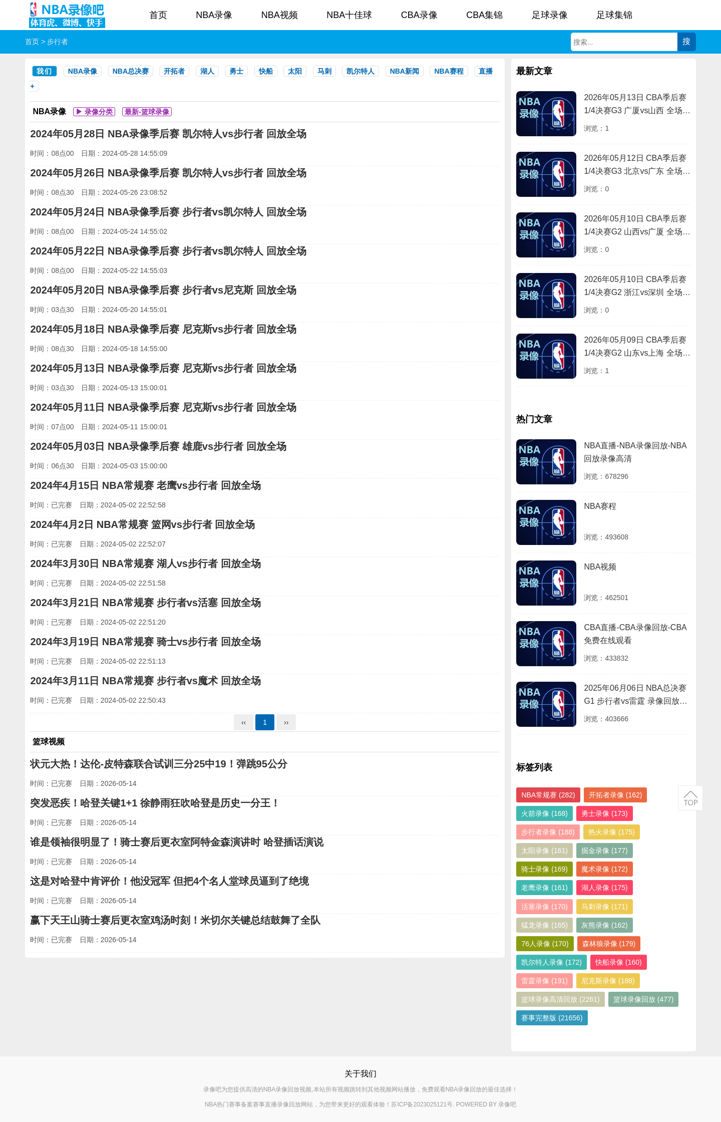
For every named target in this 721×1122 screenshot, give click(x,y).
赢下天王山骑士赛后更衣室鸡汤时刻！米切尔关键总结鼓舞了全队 (175, 920)
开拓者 (174, 71)
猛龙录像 (544, 925)
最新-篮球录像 (147, 112)
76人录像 (544, 944)
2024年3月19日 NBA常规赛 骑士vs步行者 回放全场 (145, 641)
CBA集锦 (484, 15)
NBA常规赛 (548, 795)
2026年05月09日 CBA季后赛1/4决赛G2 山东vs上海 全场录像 (637, 348)
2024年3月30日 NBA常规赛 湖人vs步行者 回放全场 (145, 563)
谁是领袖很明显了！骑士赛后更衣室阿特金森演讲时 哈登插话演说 (176, 842)
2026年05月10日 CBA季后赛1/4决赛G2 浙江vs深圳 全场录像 (637, 287)
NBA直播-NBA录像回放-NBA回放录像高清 (635, 452)
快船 (266, 71)
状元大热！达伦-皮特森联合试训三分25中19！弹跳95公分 (158, 763)
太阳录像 (544, 851)
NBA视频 (279, 15)
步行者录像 (548, 832)
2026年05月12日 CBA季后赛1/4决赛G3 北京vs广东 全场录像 (637, 166)
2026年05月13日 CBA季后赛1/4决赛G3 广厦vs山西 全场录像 (637, 105)
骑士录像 (544, 869)
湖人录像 (604, 888)
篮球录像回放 (643, 999)
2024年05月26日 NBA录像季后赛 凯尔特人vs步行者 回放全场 (168, 172)
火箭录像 (544, 813)
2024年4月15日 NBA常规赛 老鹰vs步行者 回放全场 (145, 485)
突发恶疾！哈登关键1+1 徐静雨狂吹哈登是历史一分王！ (155, 802)
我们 (45, 71)
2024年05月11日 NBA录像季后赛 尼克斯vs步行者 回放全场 (163, 407)
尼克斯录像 (608, 981)
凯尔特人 (360, 71)
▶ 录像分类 (94, 112)
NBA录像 (214, 15)
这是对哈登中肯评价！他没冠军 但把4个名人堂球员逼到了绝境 (169, 881)
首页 (158, 15)
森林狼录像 (609, 944)
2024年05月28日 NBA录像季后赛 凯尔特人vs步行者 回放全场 (168, 133)
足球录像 (550, 15)
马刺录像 (604, 907)
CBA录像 (419, 15)
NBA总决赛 (131, 71)
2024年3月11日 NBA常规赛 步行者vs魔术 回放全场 (145, 680)
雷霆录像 (544, 981)
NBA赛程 (448, 71)
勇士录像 (604, 813)
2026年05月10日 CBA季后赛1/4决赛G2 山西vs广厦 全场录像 (637, 226)
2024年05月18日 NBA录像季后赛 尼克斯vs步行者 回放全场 (163, 329)
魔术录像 (604, 869)
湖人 (207, 71)
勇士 (236, 71)
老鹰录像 (544, 888)
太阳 (295, 71)
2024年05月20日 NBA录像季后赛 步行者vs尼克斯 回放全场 (163, 290)
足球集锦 (614, 15)
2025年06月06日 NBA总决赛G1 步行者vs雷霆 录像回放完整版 (635, 696)
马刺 (324, 71)
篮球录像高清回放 (560, 999)
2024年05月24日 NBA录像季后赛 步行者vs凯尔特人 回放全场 (168, 211)
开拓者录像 (615, 795)
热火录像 (611, 832)
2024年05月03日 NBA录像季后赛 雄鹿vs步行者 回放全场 (158, 446)
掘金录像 (604, 851)
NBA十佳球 (349, 15)
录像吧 (507, 1104)
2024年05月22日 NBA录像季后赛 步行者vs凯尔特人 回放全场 (168, 250)
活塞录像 (544, 907)
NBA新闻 (404, 71)
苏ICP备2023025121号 (422, 1104)
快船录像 (618, 962)
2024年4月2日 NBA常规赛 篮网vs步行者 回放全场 (142, 524)
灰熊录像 (604, 925)
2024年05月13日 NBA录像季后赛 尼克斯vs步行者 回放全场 (163, 368)
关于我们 (360, 1073)
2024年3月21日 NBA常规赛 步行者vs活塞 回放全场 (145, 602)
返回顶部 (690, 798)
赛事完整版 (551, 1018)
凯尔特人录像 (551, 962)
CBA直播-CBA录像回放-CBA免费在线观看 (635, 634)
